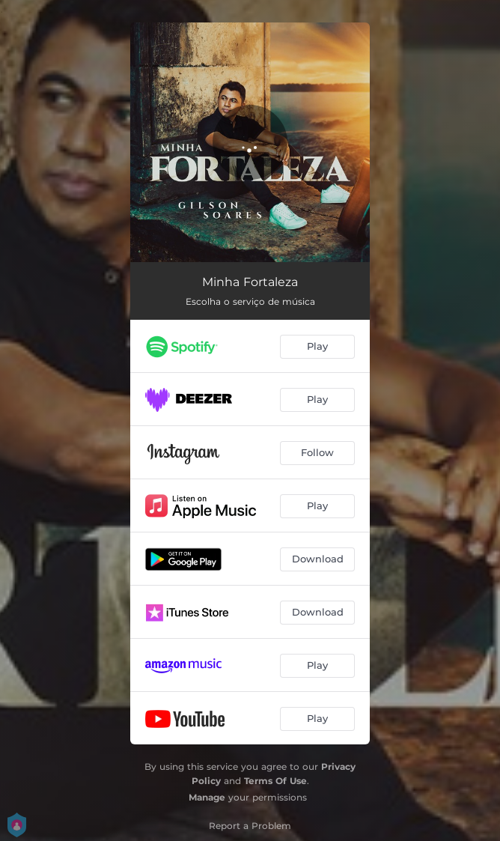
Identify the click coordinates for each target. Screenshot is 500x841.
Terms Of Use (275, 780)
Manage (207, 797)
